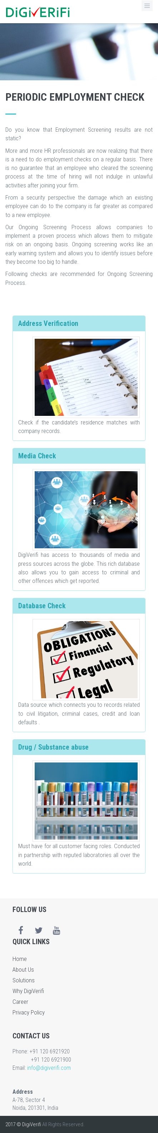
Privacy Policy (29, 1012)
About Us (23, 969)
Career (20, 1001)
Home (20, 958)
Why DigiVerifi (28, 990)
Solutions (24, 980)
